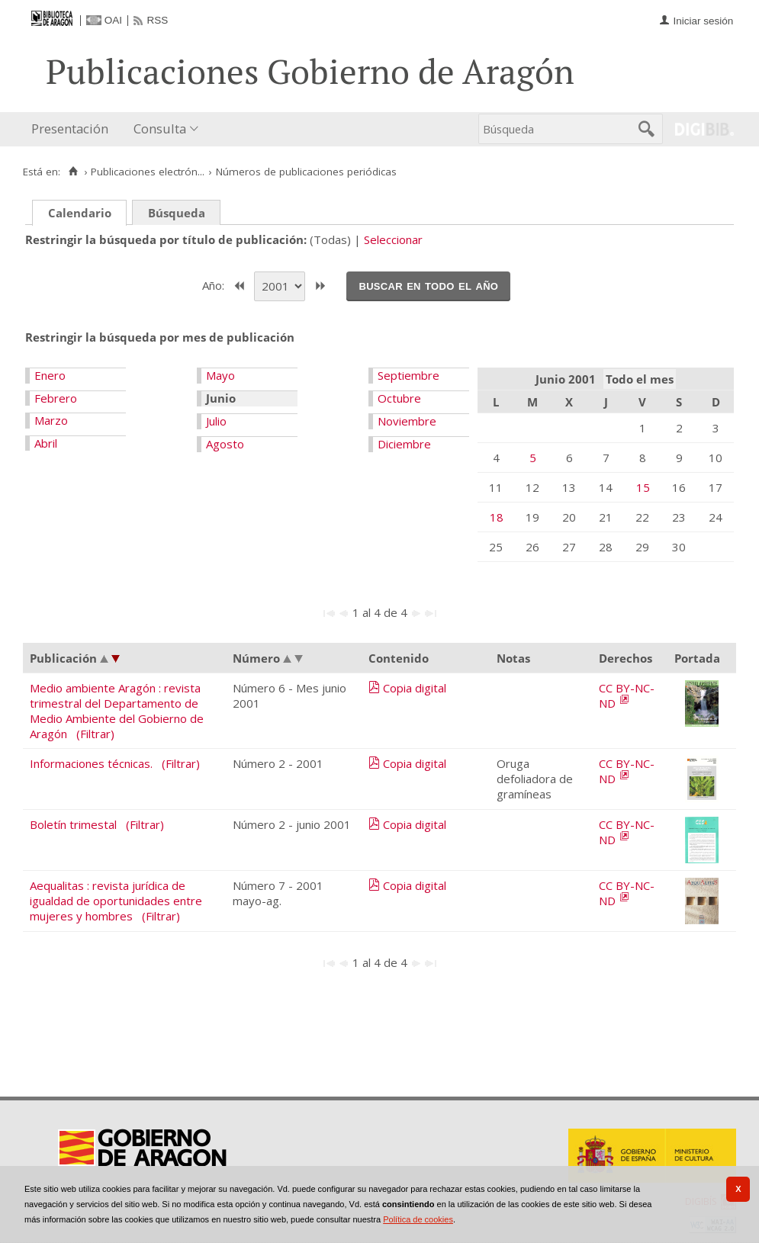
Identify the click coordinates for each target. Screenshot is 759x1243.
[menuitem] (73, 129)
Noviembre (407, 421)
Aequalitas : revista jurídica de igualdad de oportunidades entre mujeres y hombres (116, 900)
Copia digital (414, 687)
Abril (45, 443)
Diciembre (404, 443)
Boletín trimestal (73, 824)
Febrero (55, 398)
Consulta (159, 128)
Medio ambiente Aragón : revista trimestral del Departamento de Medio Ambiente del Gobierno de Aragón (117, 710)
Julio (216, 421)
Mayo (220, 375)
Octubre (399, 398)
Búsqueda (176, 212)
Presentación (69, 128)
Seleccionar (393, 239)
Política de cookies (418, 1219)
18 (496, 517)
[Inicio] (72, 171)
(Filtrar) (95, 733)
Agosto (225, 443)
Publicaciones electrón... (147, 171)
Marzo (51, 420)
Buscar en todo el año (428, 285)
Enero (50, 375)
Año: (214, 284)
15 (643, 487)
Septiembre (408, 375)
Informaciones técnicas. (91, 763)
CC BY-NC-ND (626, 695)
